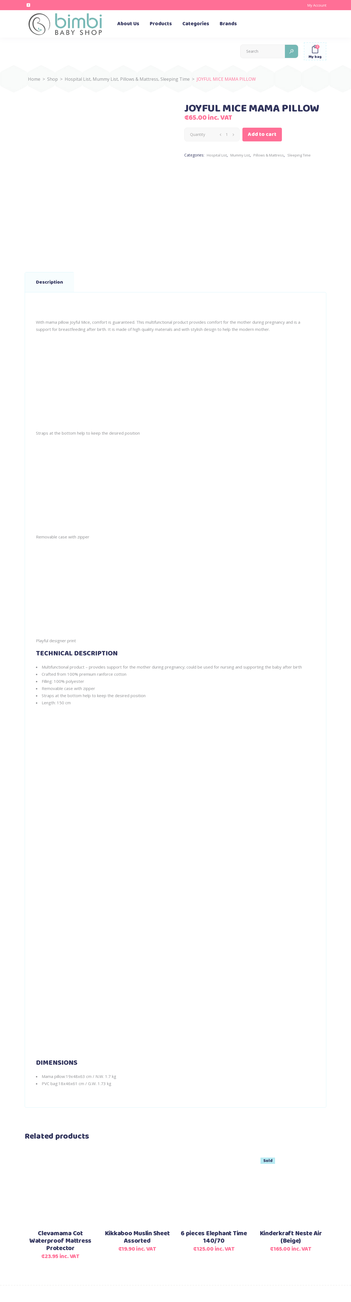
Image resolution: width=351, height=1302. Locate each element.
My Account (316, 5)
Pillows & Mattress (139, 79)
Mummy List (105, 79)
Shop (52, 79)
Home (34, 79)
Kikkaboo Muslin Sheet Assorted (137, 1237)
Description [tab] (49, 282)
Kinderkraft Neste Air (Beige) (291, 1237)
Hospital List (77, 79)
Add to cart (262, 134)
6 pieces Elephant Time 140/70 (214, 1237)
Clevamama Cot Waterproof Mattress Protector (60, 1241)
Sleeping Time (175, 79)
